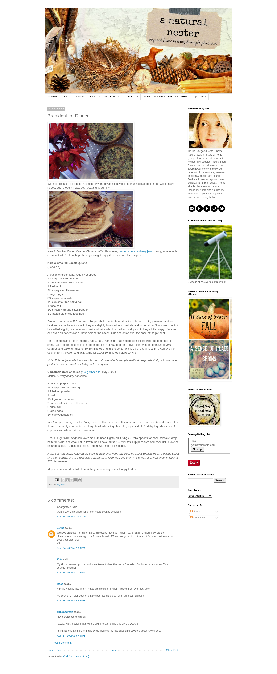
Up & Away (200, 96)
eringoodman (65, 611)
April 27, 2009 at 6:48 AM (71, 635)
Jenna (60, 527)
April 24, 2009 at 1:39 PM (71, 572)
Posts (195, 511)
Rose (60, 583)
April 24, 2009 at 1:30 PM (71, 548)
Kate (59, 559)
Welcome (53, 96)
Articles (80, 96)
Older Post (172, 650)
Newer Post (55, 650)
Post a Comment (62, 642)
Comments (198, 517)
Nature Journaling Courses (105, 96)
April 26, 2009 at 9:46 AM (71, 600)
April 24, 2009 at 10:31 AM (71, 516)
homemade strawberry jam (135, 251)
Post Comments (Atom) (76, 656)
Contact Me (131, 96)
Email (194, 441)
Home (67, 96)
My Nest (61, 484)
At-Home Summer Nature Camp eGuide (165, 96)
